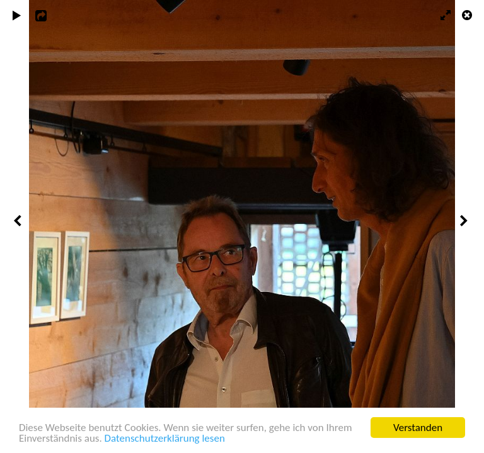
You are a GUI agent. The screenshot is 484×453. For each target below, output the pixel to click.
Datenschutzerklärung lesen (165, 438)
